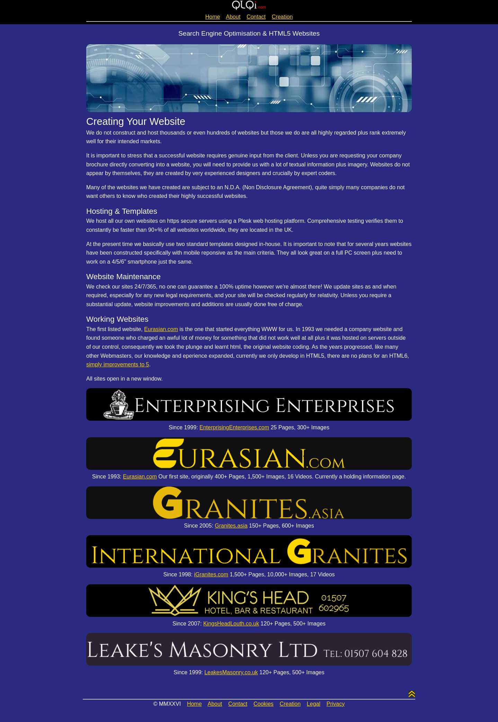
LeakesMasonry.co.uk (231, 672)
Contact (256, 17)
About (233, 17)
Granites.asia (231, 526)
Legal (313, 704)
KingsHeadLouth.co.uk (231, 624)
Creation (282, 17)
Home (212, 17)
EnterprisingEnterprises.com (234, 427)
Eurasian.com (161, 329)
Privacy (336, 704)
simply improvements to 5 (117, 364)
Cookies (264, 704)
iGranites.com (211, 574)
